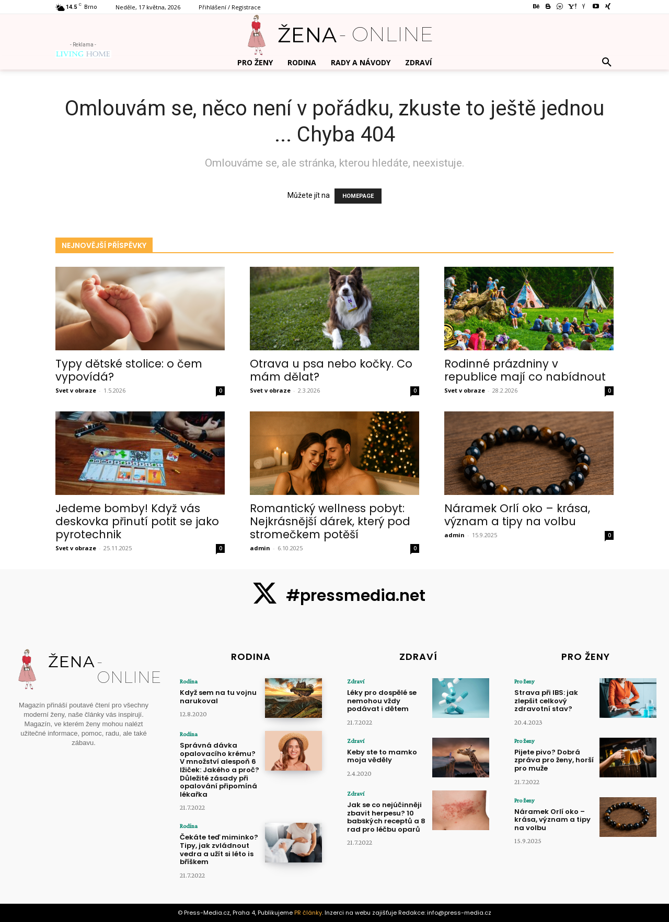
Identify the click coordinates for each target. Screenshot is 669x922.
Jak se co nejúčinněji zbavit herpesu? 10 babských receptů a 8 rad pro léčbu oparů (386, 817)
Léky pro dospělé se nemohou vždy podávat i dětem (382, 701)
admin (260, 548)
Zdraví (355, 681)
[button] (607, 62)
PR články (308, 912)
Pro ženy (524, 681)
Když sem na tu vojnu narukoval (218, 697)
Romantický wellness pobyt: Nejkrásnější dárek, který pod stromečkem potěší (330, 521)
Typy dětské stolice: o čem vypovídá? (128, 370)
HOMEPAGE (358, 196)
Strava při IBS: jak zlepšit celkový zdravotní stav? (546, 701)
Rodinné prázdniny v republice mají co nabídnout (525, 370)
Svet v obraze (75, 390)
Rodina (189, 681)
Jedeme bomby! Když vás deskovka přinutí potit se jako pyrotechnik (137, 521)
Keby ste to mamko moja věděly (382, 756)
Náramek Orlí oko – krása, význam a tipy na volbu (517, 515)
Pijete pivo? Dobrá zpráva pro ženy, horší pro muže (554, 760)
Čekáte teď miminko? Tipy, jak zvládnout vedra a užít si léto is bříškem (219, 849)
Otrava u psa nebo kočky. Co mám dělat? (331, 370)
